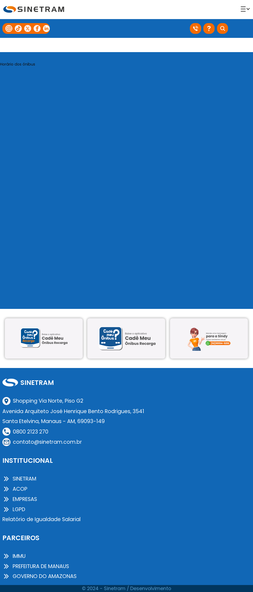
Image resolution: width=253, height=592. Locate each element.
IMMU (14, 556)
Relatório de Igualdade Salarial (41, 519)
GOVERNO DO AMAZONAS (39, 576)
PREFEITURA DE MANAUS (35, 566)
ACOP (14, 489)
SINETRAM (19, 479)
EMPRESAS (19, 499)
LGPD (13, 509)
